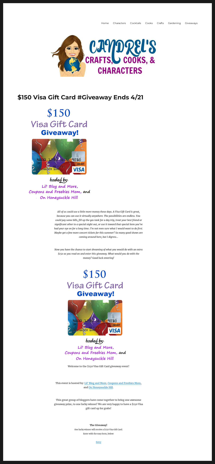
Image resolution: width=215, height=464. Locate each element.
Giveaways (191, 23)
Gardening (174, 23)
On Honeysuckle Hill (101, 387)
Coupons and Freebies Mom (124, 383)
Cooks (149, 23)
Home (105, 23)
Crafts (160, 23)
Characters (119, 23)
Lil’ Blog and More (95, 383)
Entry (98, 442)
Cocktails (135, 23)
